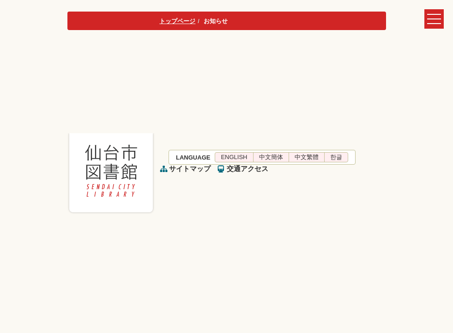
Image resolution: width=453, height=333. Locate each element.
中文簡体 (271, 157)
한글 (336, 157)
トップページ (177, 21)
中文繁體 (307, 157)
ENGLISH (234, 157)
